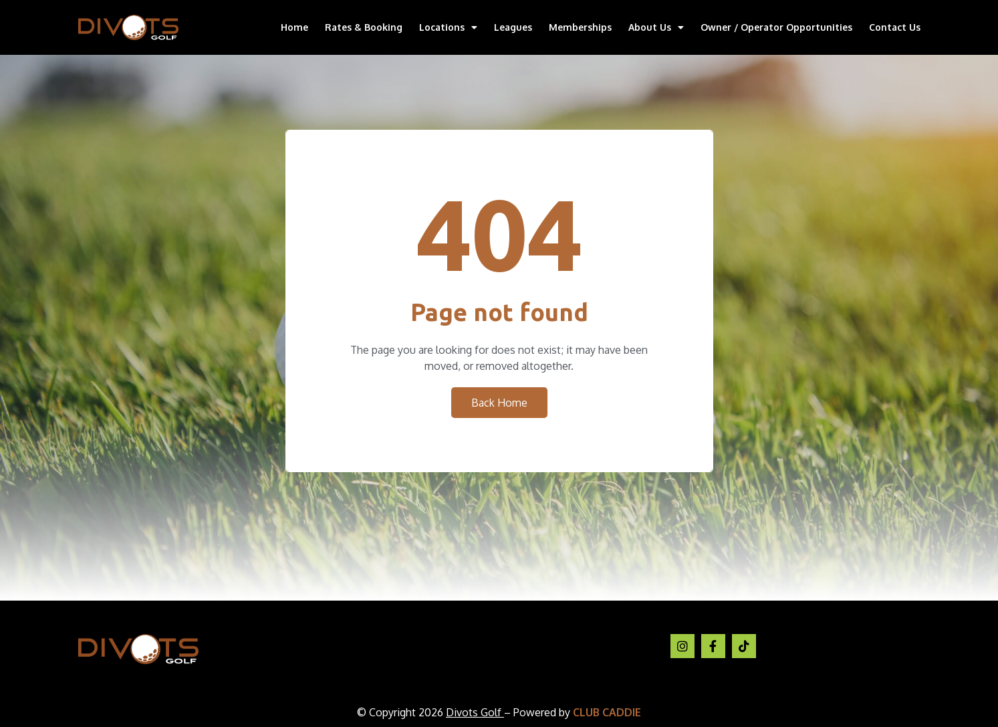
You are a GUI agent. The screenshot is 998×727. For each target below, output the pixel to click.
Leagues (513, 27)
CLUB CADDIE (607, 712)
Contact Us (894, 27)
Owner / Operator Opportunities (776, 27)
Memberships (580, 27)
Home (294, 27)
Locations (448, 27)
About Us (656, 27)
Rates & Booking (363, 27)
